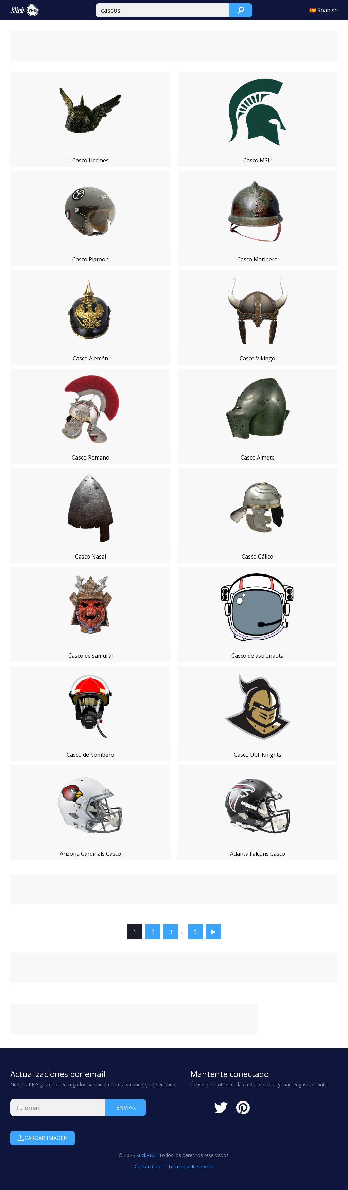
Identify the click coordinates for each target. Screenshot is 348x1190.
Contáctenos (149, 1166)
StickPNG (146, 1155)
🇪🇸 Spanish (323, 10)
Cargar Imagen (42, 1138)
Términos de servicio (191, 1166)
